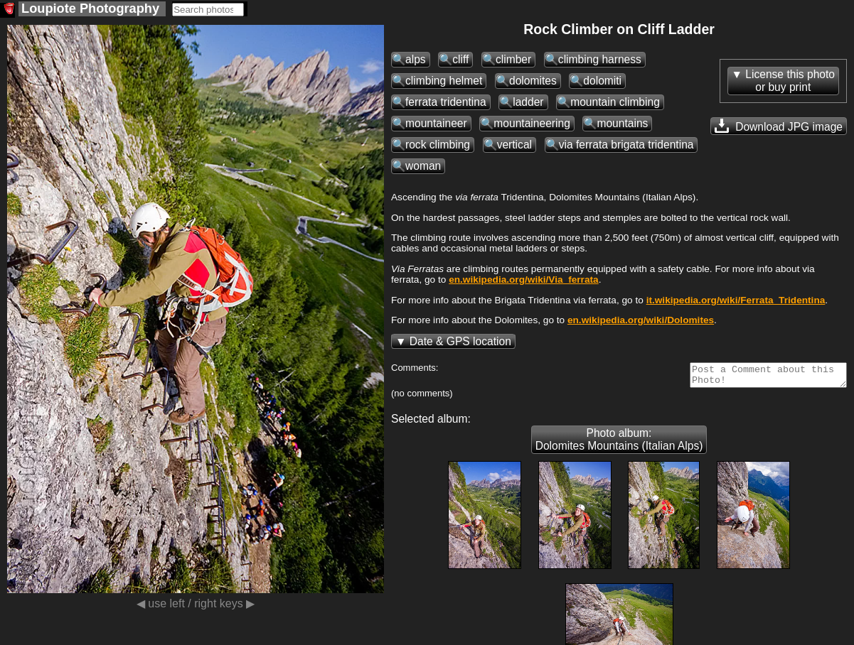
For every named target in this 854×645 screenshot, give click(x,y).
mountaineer (436, 123)
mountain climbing (615, 102)
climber (513, 59)
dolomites (533, 81)
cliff (460, 59)
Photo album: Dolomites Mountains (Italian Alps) (619, 443)
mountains (622, 123)
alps (415, 59)
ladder (528, 102)
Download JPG (779, 126)
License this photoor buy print (790, 80)
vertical (514, 145)
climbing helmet (443, 81)
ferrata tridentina (445, 102)
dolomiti (602, 81)
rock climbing (437, 145)
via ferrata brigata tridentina (626, 145)
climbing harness (599, 59)
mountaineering (531, 123)
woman (423, 166)
